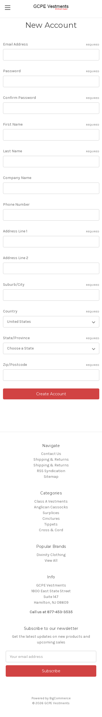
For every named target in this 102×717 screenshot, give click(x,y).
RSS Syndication (51, 471)
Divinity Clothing (51, 554)
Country (51, 311)
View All (51, 560)
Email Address (51, 44)
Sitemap (51, 476)
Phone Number (16, 204)
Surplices (51, 513)
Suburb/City (51, 284)
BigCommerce (60, 698)
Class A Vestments (51, 501)
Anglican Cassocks (51, 507)
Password (51, 71)
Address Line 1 (51, 231)
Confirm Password (51, 97)
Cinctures (51, 518)
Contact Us (51, 453)
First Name (51, 124)
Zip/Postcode (51, 364)
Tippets (51, 524)
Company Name (17, 177)
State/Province (51, 338)
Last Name (51, 151)
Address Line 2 (15, 258)
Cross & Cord (51, 530)
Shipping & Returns (51, 459)
